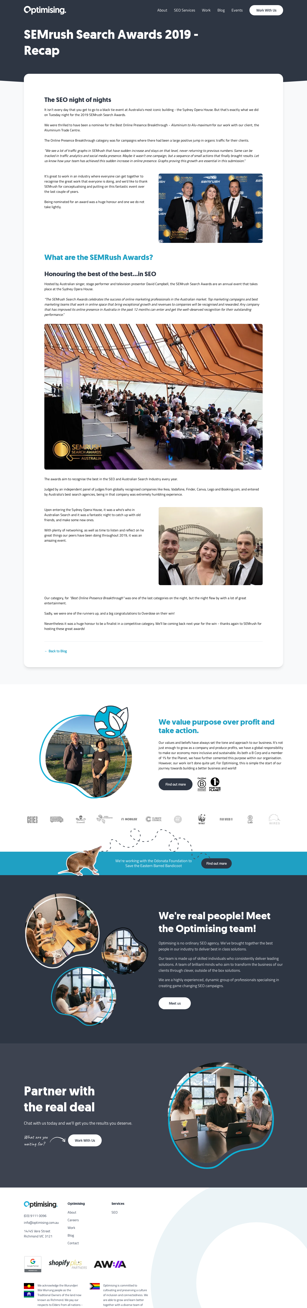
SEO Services (184, 10)
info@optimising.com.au (41, 1222)
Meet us (175, 1003)
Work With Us (266, 10)
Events (237, 10)
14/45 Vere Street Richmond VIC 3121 (38, 1233)
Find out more (175, 784)
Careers (73, 1219)
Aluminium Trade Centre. (62, 130)
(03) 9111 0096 (35, 1215)
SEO (115, 1212)
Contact (73, 1243)
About (162, 10)
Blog (221, 10)
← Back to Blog (55, 651)
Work (206, 10)
